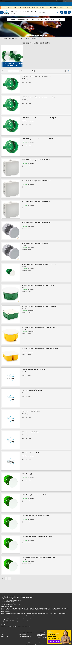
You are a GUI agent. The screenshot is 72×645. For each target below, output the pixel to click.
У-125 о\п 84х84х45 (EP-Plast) (31, 411)
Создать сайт (8, 0)
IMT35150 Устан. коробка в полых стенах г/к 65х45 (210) (39, 118)
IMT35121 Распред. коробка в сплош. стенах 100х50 (38, 285)
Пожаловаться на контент (41, 644)
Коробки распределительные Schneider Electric (13, 64)
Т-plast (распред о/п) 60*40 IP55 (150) (33, 369)
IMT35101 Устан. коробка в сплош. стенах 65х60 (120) (38, 97)
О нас (32, 19)
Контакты (49, 3)
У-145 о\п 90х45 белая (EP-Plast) (32, 453)
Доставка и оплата (50, 19)
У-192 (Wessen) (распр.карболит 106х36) (34, 495)
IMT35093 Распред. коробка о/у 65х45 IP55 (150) (36, 222)
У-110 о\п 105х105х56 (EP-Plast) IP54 (33, 390)
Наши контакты (4, 636)
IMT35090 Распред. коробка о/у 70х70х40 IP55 (36, 160)
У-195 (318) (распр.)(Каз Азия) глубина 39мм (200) (37, 536)
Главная (13, 19)
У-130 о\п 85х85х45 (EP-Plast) (31, 432)
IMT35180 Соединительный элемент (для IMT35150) (38, 139)
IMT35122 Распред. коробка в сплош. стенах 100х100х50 (39, 306)
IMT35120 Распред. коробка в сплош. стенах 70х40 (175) (39, 264)
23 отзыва (60, 0)
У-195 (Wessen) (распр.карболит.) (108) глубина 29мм (38, 557)
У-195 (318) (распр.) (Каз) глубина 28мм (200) (36, 515)
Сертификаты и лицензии (25, 636)
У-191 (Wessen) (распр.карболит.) (32, 474)
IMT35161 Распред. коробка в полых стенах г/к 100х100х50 (40, 348)
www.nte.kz (9, 624)
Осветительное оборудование (44, 637)
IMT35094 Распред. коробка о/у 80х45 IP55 (35, 243)
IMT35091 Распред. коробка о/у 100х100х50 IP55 (36, 180)
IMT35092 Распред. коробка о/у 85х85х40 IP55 (36, 201)
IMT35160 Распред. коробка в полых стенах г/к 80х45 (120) (40, 327)
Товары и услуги (22, 19)
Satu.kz (42, 642)
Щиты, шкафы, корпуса (17, 38)
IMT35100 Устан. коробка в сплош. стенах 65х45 (36, 76)
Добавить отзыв (69, 12)
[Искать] (57, 12)
